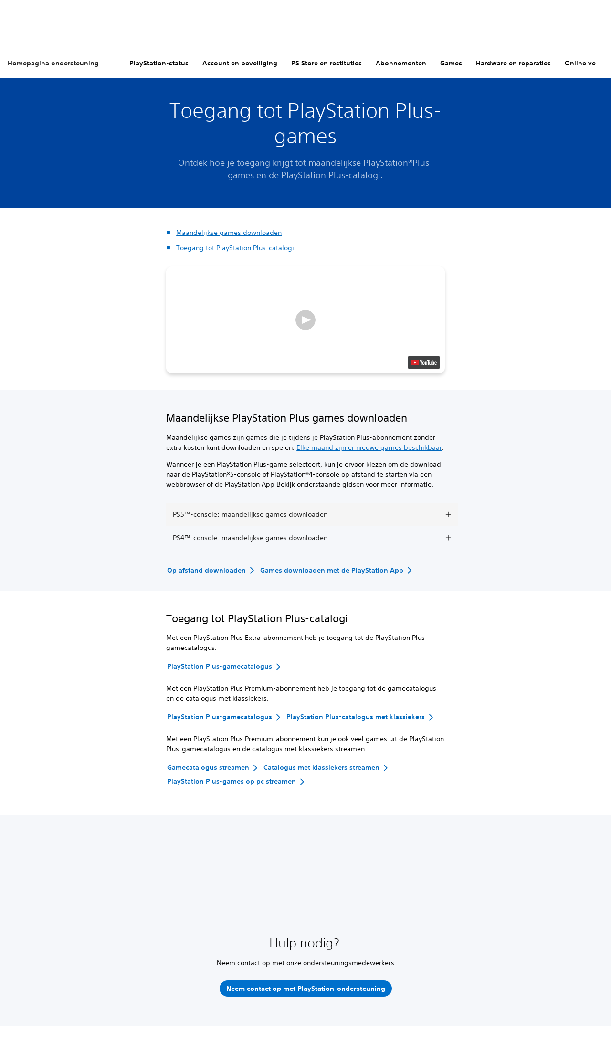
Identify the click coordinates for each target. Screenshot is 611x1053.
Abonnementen (401, 63)
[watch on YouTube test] (424, 362)
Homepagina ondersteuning (53, 63)
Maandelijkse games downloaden (229, 232)
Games (451, 63)
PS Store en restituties (326, 63)
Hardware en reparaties (513, 63)
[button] (305, 319)
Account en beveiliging (239, 63)
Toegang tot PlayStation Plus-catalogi (235, 248)
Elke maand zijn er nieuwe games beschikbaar (369, 447)
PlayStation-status (159, 63)
